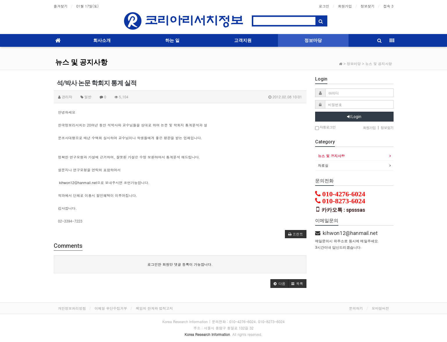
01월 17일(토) (87, 5)
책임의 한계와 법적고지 (154, 308)
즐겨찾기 (61, 5)
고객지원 (243, 40)
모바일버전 (380, 308)
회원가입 (345, 5)
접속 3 (388, 5)
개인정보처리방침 (72, 308)
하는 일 (172, 40)
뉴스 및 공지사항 (81, 62)
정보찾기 (367, 5)
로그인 (324, 5)
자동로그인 (325, 127)
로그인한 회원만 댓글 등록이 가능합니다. (180, 264)
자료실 (323, 165)
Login (354, 116)
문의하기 (356, 308)
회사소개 (102, 40)
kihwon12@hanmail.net (78, 182)
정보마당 (313, 40)
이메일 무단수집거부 (111, 308)
